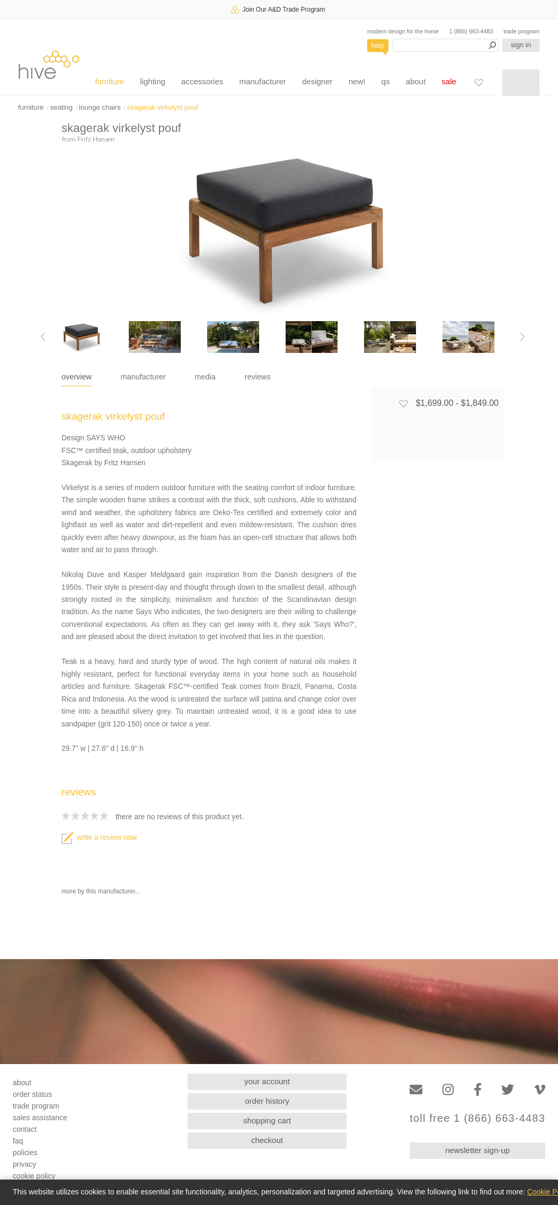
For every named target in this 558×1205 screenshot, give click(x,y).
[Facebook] (478, 1090)
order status (32, 1094)
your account (267, 1081)
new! (357, 81)
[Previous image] (43, 337)
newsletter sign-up (477, 1150)
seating (61, 107)
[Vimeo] (539, 1090)
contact (25, 1129)
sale (448, 81)
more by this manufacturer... (100, 891)
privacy (24, 1164)
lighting (152, 81)
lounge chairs (99, 107)
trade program (521, 31)
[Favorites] (478, 82)
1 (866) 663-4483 (471, 31)
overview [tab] (76, 377)
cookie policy (34, 1176)
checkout (267, 1140)
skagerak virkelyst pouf (162, 107)
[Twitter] (507, 1090)
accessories (202, 81)
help (378, 45)
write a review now (99, 837)
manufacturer (262, 81)
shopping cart (267, 1120)
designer (317, 81)
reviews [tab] (258, 377)
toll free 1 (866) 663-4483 (477, 1118)
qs (386, 81)
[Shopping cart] (520, 82)
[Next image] (522, 337)
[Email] (416, 1090)
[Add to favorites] (403, 403)
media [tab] (205, 377)
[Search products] (446, 45)
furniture (109, 81)
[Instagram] (448, 1090)
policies (25, 1152)
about (416, 81)
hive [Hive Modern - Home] (49, 64)
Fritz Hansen (95, 139)
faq (18, 1141)
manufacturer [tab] (143, 377)
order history (267, 1100)
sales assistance (40, 1117)
